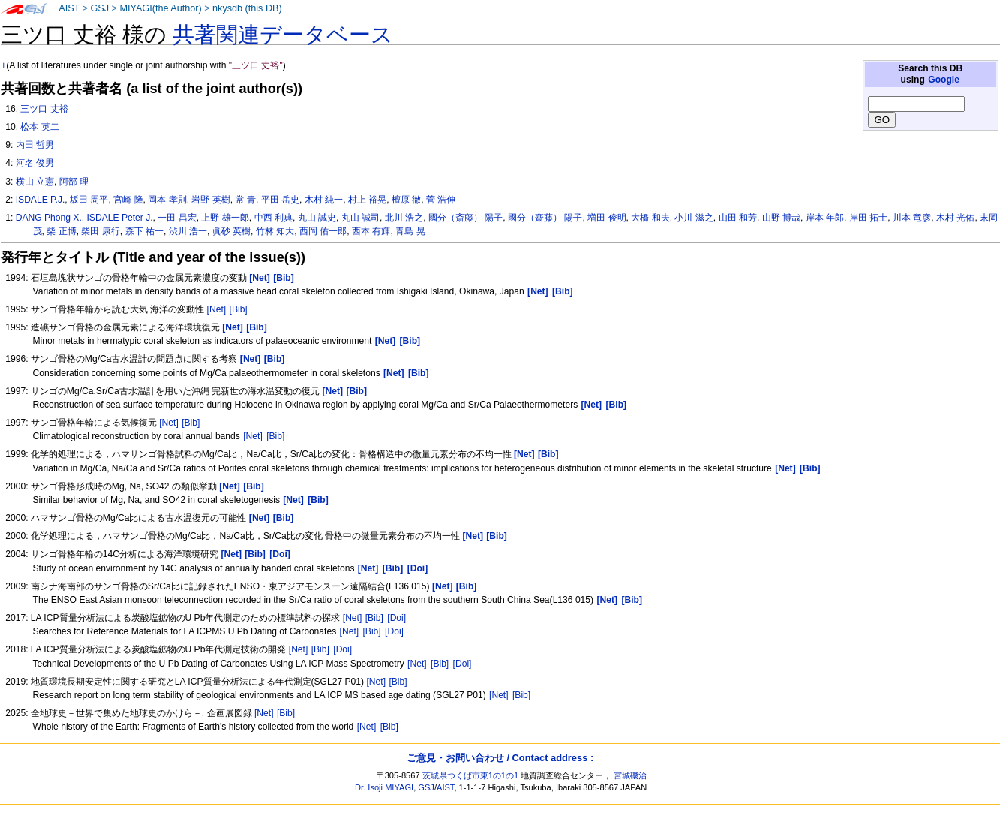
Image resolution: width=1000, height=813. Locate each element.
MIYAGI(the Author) (160, 8)
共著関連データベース (283, 35)
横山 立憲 (35, 181)
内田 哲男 (35, 145)
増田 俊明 (606, 217)
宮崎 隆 (128, 199)
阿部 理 (74, 181)
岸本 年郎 (825, 217)
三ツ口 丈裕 (44, 109)
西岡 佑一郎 (323, 231)
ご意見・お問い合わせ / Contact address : (500, 757)
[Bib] (239, 309)
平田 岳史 (280, 199)
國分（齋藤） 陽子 (545, 217)
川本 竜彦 (912, 217)
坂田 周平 (89, 199)
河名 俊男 (35, 163)
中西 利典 (273, 217)
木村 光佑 (955, 217)
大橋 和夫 (650, 217)
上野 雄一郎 (224, 217)
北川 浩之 (404, 217)
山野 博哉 (781, 217)
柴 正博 (61, 231)
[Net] (217, 309)
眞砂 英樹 (231, 231)
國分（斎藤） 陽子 (465, 217)
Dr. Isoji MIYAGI (384, 787)
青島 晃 (410, 231)
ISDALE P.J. (40, 199)
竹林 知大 (275, 231)
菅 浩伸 (440, 199)
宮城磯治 (630, 775)
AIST (69, 8)
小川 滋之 (693, 217)
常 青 (246, 199)
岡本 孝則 (167, 199)
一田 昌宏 (177, 217)
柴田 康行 (100, 231)
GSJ (99, 8)
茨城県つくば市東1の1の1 (470, 775)
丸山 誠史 (317, 217)
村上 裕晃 (367, 199)
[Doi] (396, 618)
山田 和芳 (738, 217)
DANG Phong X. (49, 217)
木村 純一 (324, 199)
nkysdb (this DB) (247, 8)
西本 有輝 (371, 231)
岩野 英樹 (210, 199)
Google (943, 79)
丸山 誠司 (360, 217)
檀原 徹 (406, 199)
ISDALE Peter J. (120, 217)
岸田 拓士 (868, 217)
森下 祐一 (144, 231)
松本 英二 (39, 127)
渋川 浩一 (188, 231)
